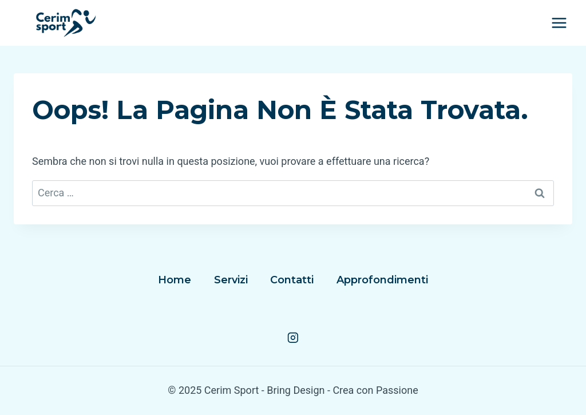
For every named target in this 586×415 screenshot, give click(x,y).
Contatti (292, 280)
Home (174, 280)
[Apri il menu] (558, 22)
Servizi (231, 280)
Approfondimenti (382, 280)
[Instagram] (293, 337)
